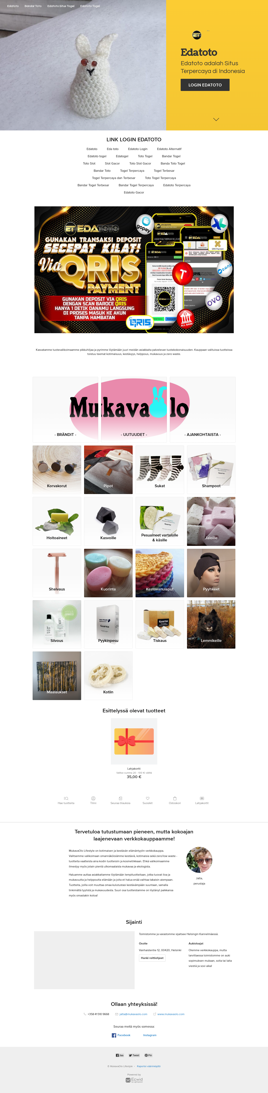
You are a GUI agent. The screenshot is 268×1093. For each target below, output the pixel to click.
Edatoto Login (137, 149)
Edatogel (122, 156)
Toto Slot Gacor (140, 163)
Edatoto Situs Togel (60, 6)
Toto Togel (145, 156)
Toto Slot (89, 163)
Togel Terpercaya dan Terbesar (113, 178)
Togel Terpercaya (132, 170)
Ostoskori (175, 800)
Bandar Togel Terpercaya (136, 185)
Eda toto (113, 149)
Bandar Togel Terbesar (93, 185)
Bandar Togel (171, 156)
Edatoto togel (97, 156)
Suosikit (148, 800)
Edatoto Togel (90, 6)
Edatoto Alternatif (169, 149)
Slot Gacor (112, 163)
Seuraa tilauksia (120, 800)
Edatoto (13, 6)
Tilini (93, 800)
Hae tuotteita (66, 800)
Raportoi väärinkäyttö (149, 1066)
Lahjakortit (202, 800)
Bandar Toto (33, 6)
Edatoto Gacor (134, 192)
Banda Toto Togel (173, 163)
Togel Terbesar (164, 170)
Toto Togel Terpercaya (160, 178)
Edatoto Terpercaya (176, 185)
